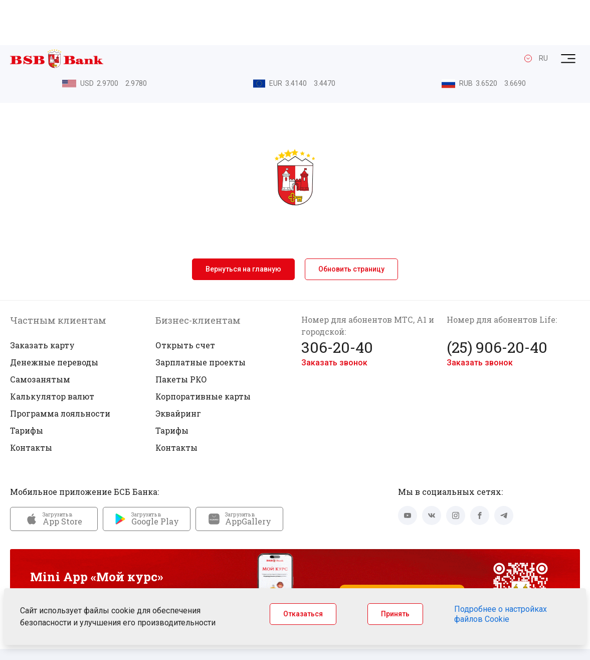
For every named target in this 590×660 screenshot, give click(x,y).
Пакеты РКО (181, 334)
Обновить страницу (351, 224)
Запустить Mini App (402, 549)
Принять (395, 614)
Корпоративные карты (203, 351)
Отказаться (303, 614)
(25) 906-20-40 (497, 302)
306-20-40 (337, 302)
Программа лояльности (60, 368)
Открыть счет (185, 300)
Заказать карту (42, 300)
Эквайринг (178, 368)
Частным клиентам (58, 275)
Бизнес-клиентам (198, 275)
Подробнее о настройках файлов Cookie (500, 614)
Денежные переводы (54, 317)
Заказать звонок (334, 317)
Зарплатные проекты (200, 317)
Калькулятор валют (52, 351)
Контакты (31, 402)
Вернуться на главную (243, 224)
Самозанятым (40, 334)
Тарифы (26, 385)
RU (543, 14)
